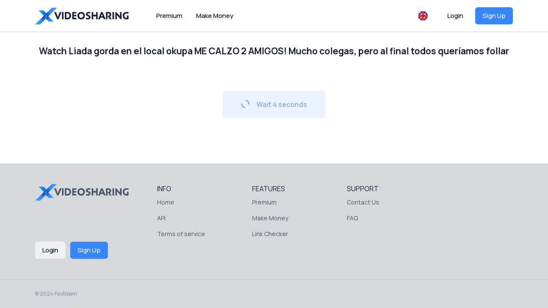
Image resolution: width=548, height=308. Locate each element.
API (161, 218)
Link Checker (270, 234)
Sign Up (494, 15)
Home (165, 202)
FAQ (352, 218)
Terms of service (181, 234)
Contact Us (363, 202)
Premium (169, 15)
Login (455, 15)
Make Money (214, 15)
